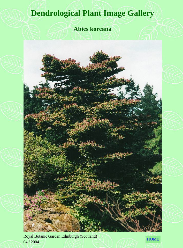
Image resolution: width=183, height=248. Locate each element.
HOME (153, 239)
